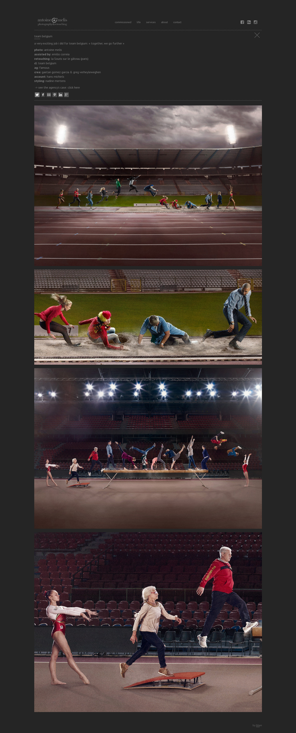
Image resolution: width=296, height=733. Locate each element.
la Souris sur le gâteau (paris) (69, 59)
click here (74, 87)
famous (44, 68)
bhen (259, 725)
